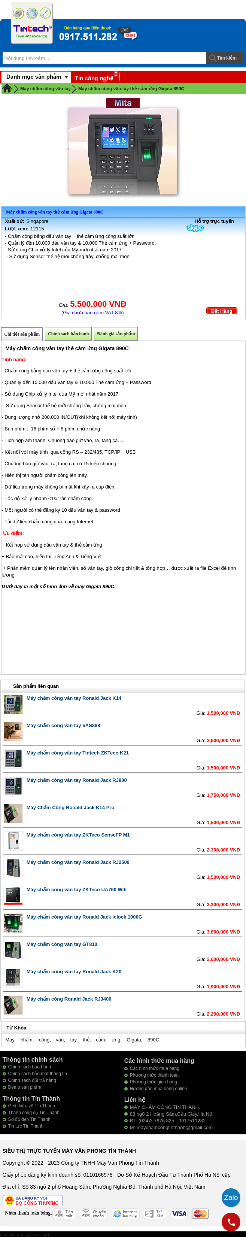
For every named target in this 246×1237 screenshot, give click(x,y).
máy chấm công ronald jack (25, 1234)
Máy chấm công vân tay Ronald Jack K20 (74, 971)
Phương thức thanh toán (154, 1075)
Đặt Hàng (222, 311)
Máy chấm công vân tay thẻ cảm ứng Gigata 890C (131, 88)
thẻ (86, 1040)
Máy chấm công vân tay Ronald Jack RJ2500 (78, 862)
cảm (100, 1040)
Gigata (134, 1040)
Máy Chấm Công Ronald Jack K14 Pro (71, 807)
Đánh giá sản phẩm (116, 333)
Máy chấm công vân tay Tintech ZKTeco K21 (78, 753)
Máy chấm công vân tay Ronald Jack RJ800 (77, 780)
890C (153, 1040)
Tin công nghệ (94, 78)
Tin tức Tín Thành (26, 1126)
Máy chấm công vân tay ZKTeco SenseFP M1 (78, 835)
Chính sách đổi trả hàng (32, 1080)
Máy (9, 1040)
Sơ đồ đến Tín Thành (29, 1119)
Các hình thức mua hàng (154, 1068)
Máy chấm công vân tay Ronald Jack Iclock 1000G (84, 917)
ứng (116, 1040)
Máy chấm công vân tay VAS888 (63, 725)
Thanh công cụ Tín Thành (34, 1112)
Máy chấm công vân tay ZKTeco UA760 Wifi (77, 889)
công (44, 1040)
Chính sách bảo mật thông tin (37, 1073)
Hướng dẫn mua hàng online (158, 1088)
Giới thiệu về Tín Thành (31, 1106)
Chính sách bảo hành (68, 333)
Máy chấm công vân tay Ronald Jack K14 (74, 698)
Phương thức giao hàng (153, 1082)
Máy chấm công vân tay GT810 (62, 944)
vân (60, 1040)
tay (73, 1040)
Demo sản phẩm (25, 1087)
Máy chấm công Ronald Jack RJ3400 (69, 999)
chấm (27, 1040)
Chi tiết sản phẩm (22, 334)
